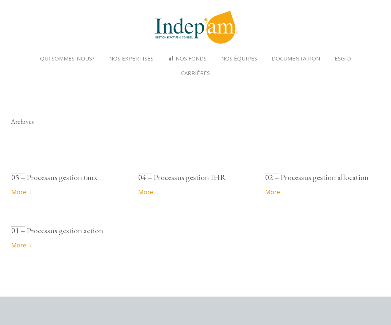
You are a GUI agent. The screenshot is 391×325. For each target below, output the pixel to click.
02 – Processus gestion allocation (317, 177)
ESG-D (343, 58)
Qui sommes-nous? (67, 58)
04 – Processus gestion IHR (182, 177)
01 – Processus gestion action (57, 230)
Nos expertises (131, 58)
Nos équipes (239, 58)
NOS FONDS (191, 58)
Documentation (296, 58)
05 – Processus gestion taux (54, 177)
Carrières (195, 73)
